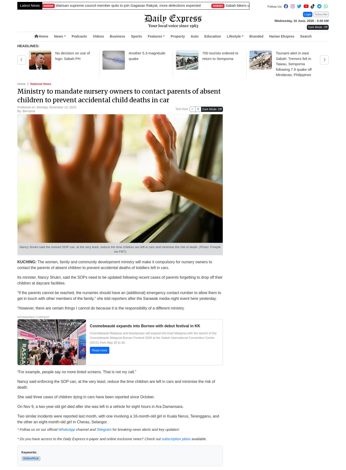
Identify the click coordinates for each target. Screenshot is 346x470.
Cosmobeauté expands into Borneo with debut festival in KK (145, 326)
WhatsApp (66, 429)
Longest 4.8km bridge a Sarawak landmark (200, 5)
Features (155, 36)
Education (212, 36)
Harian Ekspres (281, 36)
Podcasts (79, 36)
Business (117, 36)
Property (178, 36)
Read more (99, 350)
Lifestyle (234, 36)
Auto (195, 36)
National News (40, 84)
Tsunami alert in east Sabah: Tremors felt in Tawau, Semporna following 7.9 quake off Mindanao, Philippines (294, 64)
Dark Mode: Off (212, 109)
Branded (256, 36)
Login (307, 14)
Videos (98, 36)
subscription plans (176, 439)
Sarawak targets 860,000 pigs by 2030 (106, 5)
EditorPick (30, 458)
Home (41, 36)
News (58, 36)
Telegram (104, 429)
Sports (136, 36)
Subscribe (321, 14)
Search (306, 36)
